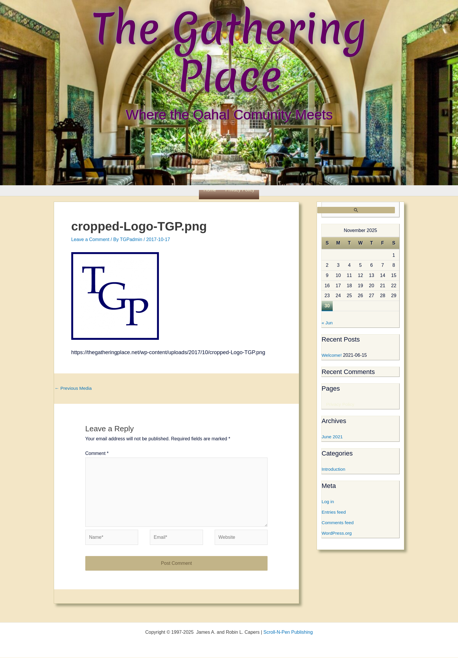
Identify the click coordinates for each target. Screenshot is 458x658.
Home (210, 189)
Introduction (334, 469)
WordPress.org (337, 533)
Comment (97, 453)
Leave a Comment (90, 239)
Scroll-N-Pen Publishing (288, 632)
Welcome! (332, 355)
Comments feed (338, 522)
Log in (328, 501)
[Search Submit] (356, 210)
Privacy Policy (240, 189)
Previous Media (74, 388)
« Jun (327, 323)
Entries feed (334, 512)
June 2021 (333, 436)
